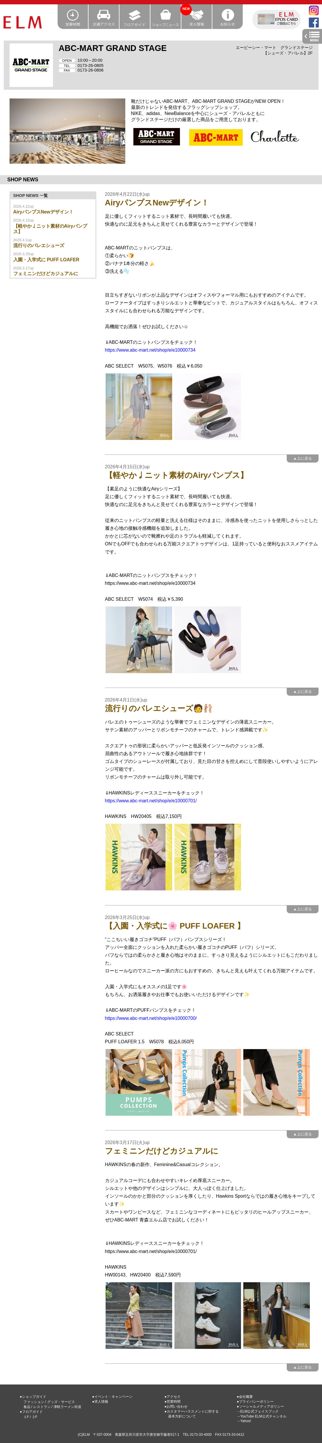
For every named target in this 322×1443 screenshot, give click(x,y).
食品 (26, 1407)
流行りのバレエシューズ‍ (38, 245)
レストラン (42, 1407)
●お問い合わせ (176, 1406)
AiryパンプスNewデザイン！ (43, 211)
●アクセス (173, 1397)
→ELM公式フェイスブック (258, 1411)
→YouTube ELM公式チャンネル (261, 1416)
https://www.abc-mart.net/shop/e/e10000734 (150, 350)
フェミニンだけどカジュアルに (45, 273)
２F (34, 1417)
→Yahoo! (244, 1421)
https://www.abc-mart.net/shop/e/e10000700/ (151, 1018)
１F (26, 1417)
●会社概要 (245, 1397)
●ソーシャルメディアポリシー (260, 1406)
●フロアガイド (31, 1412)
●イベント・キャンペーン (112, 1397)
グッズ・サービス (61, 1402)
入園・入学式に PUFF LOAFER (46, 259)
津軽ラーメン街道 (67, 1407)
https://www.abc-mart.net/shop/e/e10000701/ (151, 800)
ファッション (33, 1402)
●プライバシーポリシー (255, 1402)
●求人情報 (100, 1402)
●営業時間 (173, 1402)
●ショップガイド (33, 1397)
